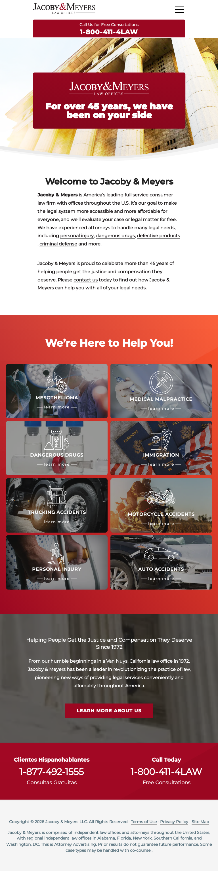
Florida (124, 839)
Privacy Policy (174, 823)
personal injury (77, 236)
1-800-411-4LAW (109, 31)
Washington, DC (22, 845)
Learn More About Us (109, 712)
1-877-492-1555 (51, 773)
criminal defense (58, 244)
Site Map (200, 823)
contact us (86, 280)
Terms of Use (144, 823)
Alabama (106, 839)
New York (142, 839)
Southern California (173, 839)
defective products (158, 236)
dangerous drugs (115, 236)
